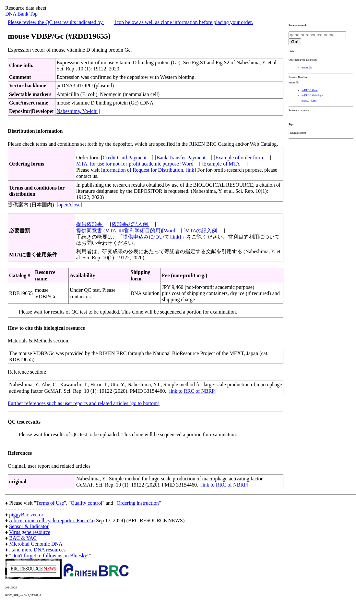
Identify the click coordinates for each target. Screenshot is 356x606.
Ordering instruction (138, 503)
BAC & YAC (23, 538)
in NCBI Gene (309, 100)
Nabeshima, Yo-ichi (77, 111)
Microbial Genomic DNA (35, 544)
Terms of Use (50, 503)
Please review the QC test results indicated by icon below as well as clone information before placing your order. (130, 22)
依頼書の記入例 (130, 224)
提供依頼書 (89, 224)
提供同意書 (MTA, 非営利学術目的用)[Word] (129, 230)
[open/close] (69, 204)
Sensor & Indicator (29, 526)
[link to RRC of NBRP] (191, 391)
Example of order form (239, 157)
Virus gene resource (29, 532)
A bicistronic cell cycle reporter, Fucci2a (51, 520)
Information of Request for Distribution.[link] (148, 170)
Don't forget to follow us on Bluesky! (50, 555)
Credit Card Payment (125, 157)
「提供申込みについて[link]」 (152, 237)
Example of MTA (222, 164)
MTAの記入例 (201, 230)
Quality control (86, 503)
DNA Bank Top (21, 14)
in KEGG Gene (309, 90)
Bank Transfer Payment (181, 157)
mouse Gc (307, 67)
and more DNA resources (39, 549)
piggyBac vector (26, 514)
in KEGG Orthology (312, 95)
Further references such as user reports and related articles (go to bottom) (84, 403)
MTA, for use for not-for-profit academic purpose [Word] (138, 164)
